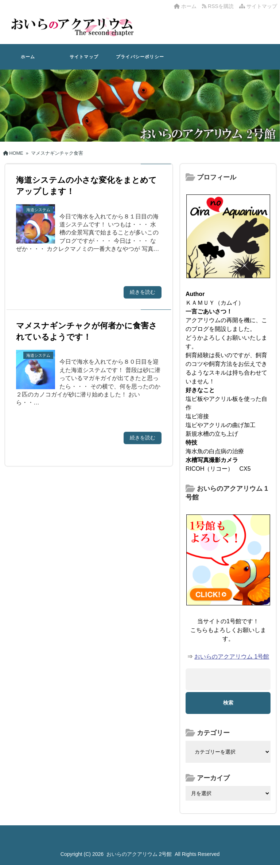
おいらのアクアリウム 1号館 (231, 656)
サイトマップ (258, 6)
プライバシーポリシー (140, 56)
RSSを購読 (219, 6)
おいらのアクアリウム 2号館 (139, 854)
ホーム (185, 6)
